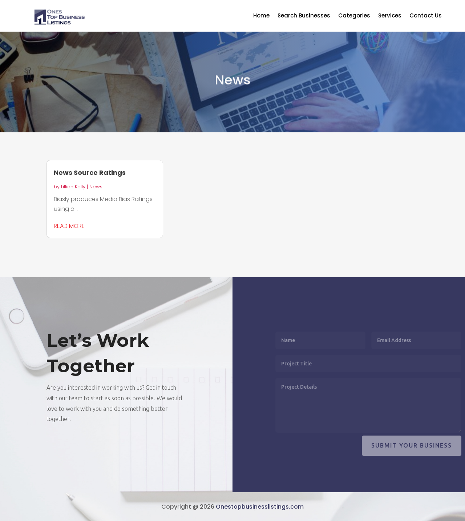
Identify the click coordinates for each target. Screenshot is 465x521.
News (95, 186)
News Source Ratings (90, 172)
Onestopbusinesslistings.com (260, 506)
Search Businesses (304, 16)
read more (69, 226)
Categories (354, 16)
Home (261, 16)
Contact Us (425, 16)
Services (389, 16)
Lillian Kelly (73, 186)
